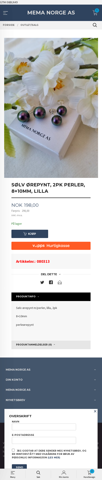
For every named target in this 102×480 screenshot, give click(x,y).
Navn (44, 425)
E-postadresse (44, 439)
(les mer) (54, 457)
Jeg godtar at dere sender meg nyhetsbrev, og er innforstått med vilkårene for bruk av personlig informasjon (49, 454)
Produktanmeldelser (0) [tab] (34, 344)
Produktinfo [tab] (26, 296)
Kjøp (29, 233)
